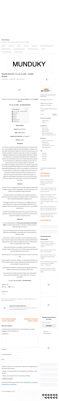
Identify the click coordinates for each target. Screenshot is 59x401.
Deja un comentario (21, 79)
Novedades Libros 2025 (46, 99)
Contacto (43, 49)
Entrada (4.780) (45, 120)
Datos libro (15, 113)
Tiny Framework (8, 391)
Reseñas (13, 300)
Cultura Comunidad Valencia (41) (49, 134)
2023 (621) (44, 158)
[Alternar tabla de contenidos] (25, 109)
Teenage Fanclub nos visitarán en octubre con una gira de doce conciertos (47, 245)
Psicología (26, 46)
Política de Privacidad (6, 52)
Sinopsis (15, 114)
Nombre (4, 349)
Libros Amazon (29, 299)
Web (3, 359)
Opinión (15, 118)
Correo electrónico (7, 354)
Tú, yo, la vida (17, 280)
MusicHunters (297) (46, 147)
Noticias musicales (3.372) (47, 140)
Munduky (5, 39)
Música (18, 46)
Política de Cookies (18, 52)
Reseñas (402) (45, 142)
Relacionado (16, 121)
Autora (14, 116)
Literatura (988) (45, 129)
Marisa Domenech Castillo (46, 261)
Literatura (10, 46)
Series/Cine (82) (45, 131)
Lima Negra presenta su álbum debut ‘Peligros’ (48, 256)
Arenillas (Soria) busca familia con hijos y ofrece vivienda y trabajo (48, 270)
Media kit (3, 46)
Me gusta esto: (16, 119)
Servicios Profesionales (33, 49)
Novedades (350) (45, 144)
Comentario (5, 333)
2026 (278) (44, 153)
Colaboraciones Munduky (19, 49)
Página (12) (44, 122)
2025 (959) (44, 155)
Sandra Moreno (5, 79)
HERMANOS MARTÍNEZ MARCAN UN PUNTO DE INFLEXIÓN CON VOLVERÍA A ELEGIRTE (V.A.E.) (48, 215)
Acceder (13, 391)
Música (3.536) (45, 128)
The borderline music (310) (48, 145)
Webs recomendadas (6, 49)
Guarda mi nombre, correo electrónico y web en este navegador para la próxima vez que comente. (20, 367)
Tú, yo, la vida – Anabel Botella (20, 111)
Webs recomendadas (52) (47, 133)
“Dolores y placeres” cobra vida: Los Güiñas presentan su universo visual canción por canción (48, 189)
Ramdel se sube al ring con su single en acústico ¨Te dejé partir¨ (48, 263)
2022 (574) (44, 160)
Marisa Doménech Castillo (46, 241)
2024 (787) (44, 156)
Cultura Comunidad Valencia (46, 46)
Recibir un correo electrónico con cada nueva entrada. (16, 376)
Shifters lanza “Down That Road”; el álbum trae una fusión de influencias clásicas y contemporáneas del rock (48, 208)
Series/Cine (34, 46)
